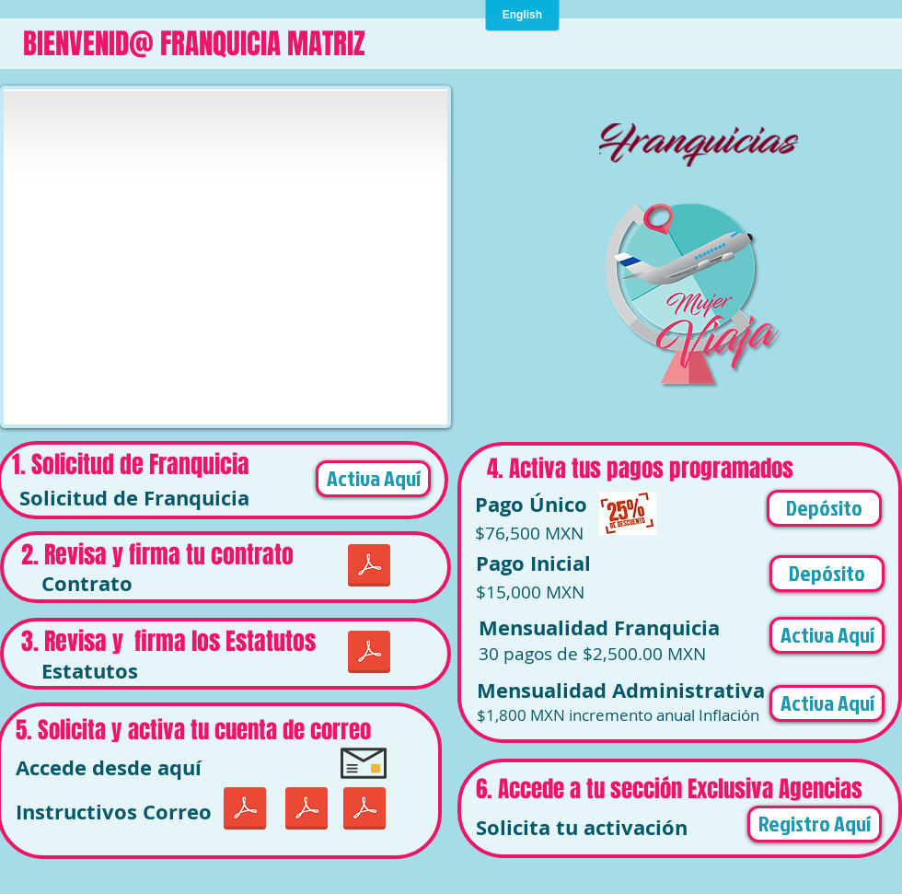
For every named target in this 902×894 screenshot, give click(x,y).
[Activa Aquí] (373, 478)
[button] (824, 508)
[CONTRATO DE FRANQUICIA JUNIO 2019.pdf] (368, 567)
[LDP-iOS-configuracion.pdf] (244, 810)
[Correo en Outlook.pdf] (364, 810)
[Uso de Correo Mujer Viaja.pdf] (306, 810)
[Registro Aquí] (814, 824)
